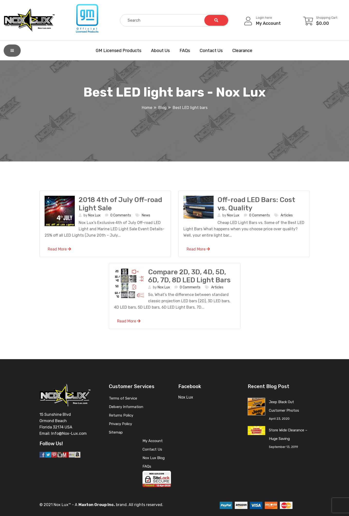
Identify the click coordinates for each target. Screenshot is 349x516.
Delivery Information (126, 407)
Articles (287, 215)
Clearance (242, 50)
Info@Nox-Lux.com (69, 433)
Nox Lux (94, 215)
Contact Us (211, 50)
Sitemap (116, 432)
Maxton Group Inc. (96, 504)
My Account (152, 441)
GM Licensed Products (118, 50)
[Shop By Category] (12, 50)
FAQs (184, 50)
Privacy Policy (120, 424)
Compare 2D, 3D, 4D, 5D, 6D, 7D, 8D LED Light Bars (189, 276)
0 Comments (120, 215)
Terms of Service (123, 398)
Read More (59, 249)
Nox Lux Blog (153, 458)
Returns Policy (121, 415)
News (146, 215)
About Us (160, 50)
